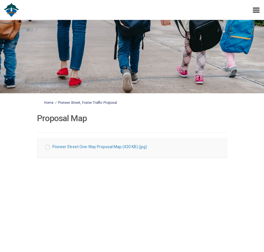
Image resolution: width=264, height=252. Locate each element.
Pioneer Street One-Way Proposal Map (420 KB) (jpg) (99, 146)
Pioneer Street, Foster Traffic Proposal (87, 103)
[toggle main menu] (256, 10)
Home (49, 103)
